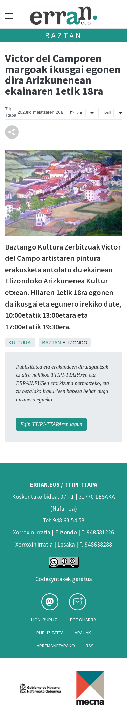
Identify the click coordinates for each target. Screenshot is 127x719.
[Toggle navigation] (9, 16)
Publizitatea (50, 633)
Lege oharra (82, 619)
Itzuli (106, 112)
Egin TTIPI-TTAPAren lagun (51, 424)
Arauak (83, 633)
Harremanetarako (54, 646)
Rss (90, 646)
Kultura (19, 342)
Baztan (63, 35)
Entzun (76, 112)
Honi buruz (44, 619)
